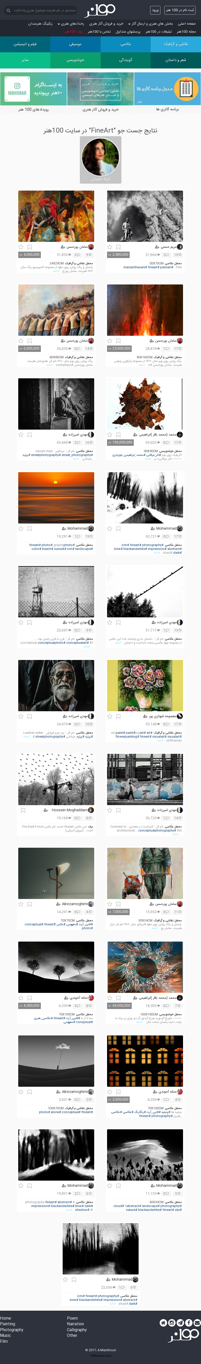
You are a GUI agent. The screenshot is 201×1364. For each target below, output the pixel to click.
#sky (178, 1210)
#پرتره (26, 455)
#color (36, 549)
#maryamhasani (135, 267)
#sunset (60, 549)
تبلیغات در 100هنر (159, 32)
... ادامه (57, 271)
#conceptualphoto (51, 643)
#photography (153, 545)
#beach (47, 549)
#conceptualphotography (157, 831)
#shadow (82, 1210)
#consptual (84, 1022)
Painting (7, 1324)
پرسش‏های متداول (128, 32)
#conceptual (34, 924)
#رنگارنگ (140, 1112)
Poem (72, 1319)
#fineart (153, 267)
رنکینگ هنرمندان (40, 24)
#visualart (159, 737)
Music (5, 1336)
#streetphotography (46, 455)
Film (4, 1342)
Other (72, 1336)
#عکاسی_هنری (43, 1018)
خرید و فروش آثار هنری (106, 24)
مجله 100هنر (186, 32)
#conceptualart (77, 643)
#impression (157, 549)
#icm (125, 545)
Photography (11, 1330)
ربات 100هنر (74, 32)
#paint (120, 733)
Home (5, 1319)
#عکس (60, 924)
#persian (166, 267)
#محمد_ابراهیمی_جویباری (129, 455)
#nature (131, 1210)
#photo (69, 545)
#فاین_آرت (86, 924)
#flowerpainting (127, 737)
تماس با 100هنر (99, 32)
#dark (177, 553)
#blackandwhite (135, 549)
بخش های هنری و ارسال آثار (150, 24)
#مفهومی (72, 924)
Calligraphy (77, 1330)
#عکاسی (128, 1112)
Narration (75, 1324)
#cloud (118, 1206)
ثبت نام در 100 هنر (180, 10)
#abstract (174, 549)
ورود (155, 10)
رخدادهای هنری (71, 24)
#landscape (84, 549)
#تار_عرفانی (153, 455)
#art (149, 733)
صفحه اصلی (187, 24)
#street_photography (77, 455)
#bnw (118, 549)
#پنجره (165, 1112)
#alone (56, 1112)
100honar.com (100, 1355)
